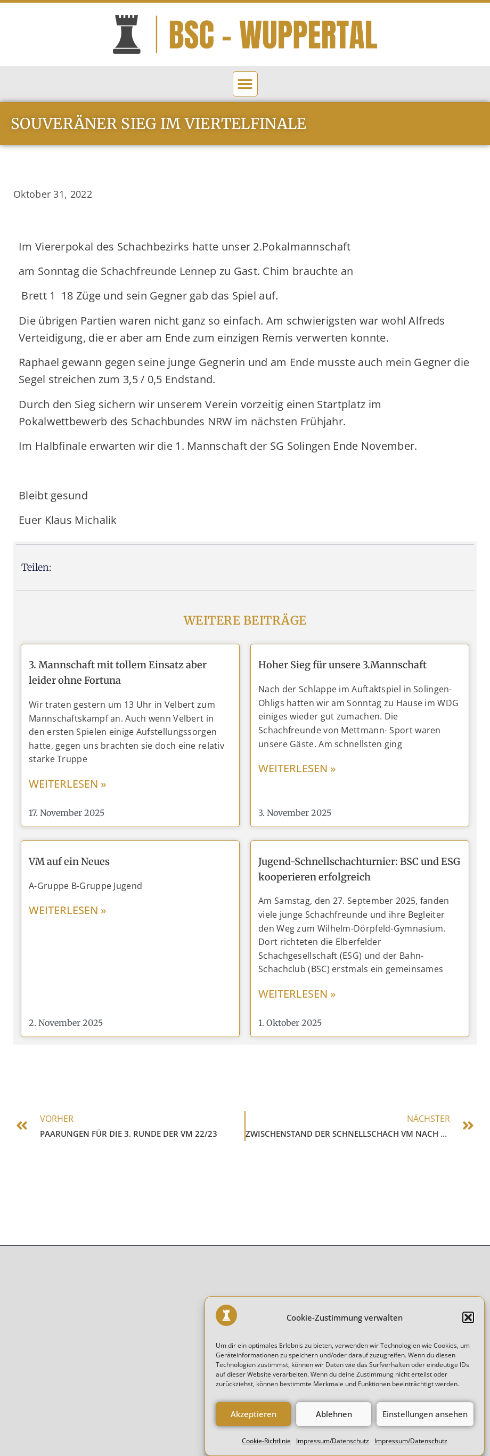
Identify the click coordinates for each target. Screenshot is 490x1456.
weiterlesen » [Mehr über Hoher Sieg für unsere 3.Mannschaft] (297, 768)
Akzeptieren (253, 1428)
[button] (468, 1332)
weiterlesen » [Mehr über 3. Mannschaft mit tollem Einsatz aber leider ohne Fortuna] (68, 783)
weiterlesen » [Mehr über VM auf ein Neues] (68, 910)
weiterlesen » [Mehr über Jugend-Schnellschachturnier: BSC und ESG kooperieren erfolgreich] (297, 993)
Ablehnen (334, 1428)
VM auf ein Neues (69, 861)
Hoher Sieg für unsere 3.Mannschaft (342, 665)
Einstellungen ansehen (425, 1428)
